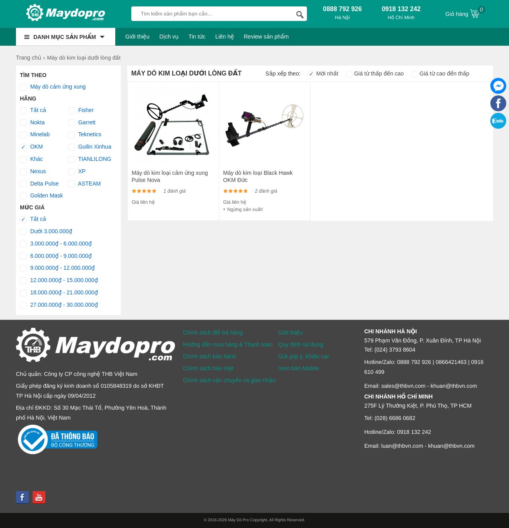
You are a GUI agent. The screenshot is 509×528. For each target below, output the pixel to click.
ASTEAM (84, 184)
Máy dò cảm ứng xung (53, 87)
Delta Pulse (39, 184)
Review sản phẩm (266, 36)
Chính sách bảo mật (208, 368)
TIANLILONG (89, 159)
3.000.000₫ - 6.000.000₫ (56, 244)
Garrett (81, 122)
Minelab (35, 134)
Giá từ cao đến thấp (440, 73)
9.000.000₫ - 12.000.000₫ (57, 268)
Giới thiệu (137, 36)
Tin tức (197, 36)
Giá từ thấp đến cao (375, 73)
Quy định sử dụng (300, 344)
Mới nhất (323, 73)
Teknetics (84, 134)
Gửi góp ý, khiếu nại (303, 356)
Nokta (32, 122)
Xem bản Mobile (298, 368)
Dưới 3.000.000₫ (46, 231)
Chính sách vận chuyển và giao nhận (229, 380)
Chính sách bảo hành (209, 356)
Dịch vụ (169, 36)
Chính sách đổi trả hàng (213, 332)
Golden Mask (41, 195)
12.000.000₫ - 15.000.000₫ (59, 280)
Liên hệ (225, 36)
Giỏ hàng (465, 13)
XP (77, 171)
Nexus (33, 171)
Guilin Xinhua (89, 147)
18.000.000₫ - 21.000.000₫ (59, 292)
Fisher (81, 110)
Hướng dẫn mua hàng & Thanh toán (227, 344)
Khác (31, 159)
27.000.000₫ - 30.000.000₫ (59, 305)
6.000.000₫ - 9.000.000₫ (56, 256)
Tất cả (33, 110)
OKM (31, 147)
